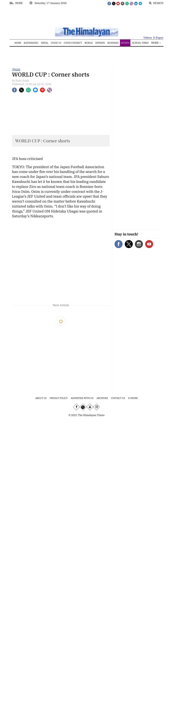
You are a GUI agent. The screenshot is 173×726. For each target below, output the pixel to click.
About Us (41, 398)
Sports (16, 69)
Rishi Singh (22, 80)
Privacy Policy (59, 398)
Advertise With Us (82, 398)
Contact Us (118, 398)
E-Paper (158, 37)
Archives (102, 398)
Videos (147, 37)
